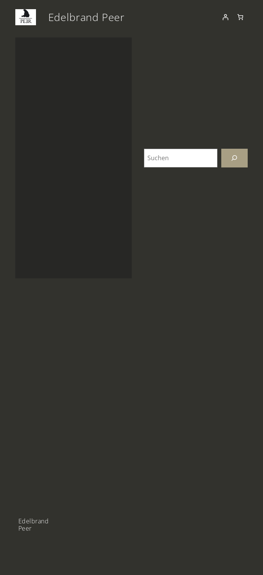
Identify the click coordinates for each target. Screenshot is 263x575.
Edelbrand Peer (86, 17)
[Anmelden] (225, 17)
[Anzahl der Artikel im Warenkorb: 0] (240, 17)
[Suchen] (234, 158)
